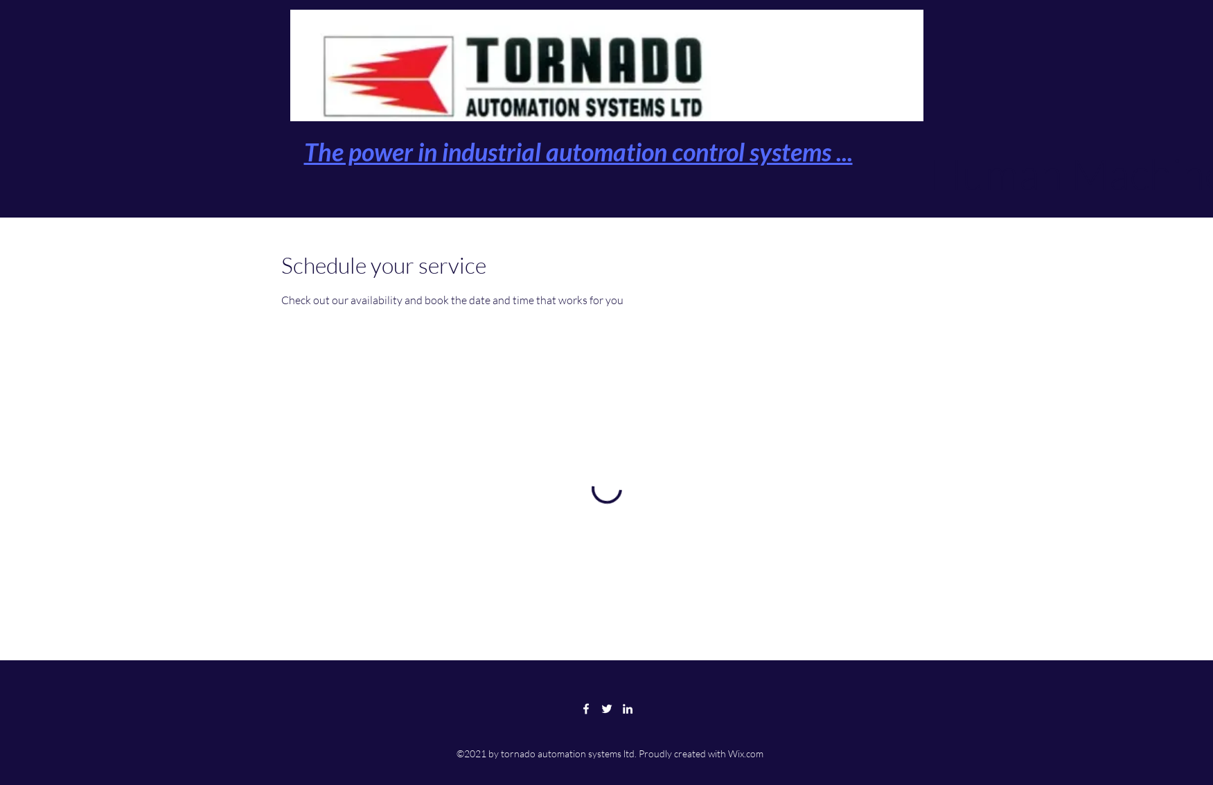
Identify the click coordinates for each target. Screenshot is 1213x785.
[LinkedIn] (628, 709)
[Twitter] (607, 709)
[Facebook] (586, 709)
